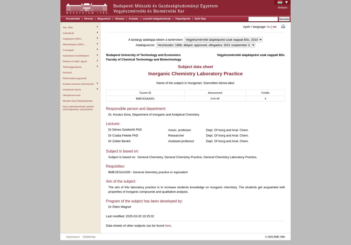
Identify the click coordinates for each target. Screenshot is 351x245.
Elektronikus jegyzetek (74, 78)
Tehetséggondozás (80, 66)
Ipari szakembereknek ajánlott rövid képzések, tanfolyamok (78, 108)
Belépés (282, 7)
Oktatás (119, 18)
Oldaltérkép (89, 236)
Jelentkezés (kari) (80, 89)
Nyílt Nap (200, 18)
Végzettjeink (182, 18)
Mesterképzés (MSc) (80, 44)
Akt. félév (80, 27)
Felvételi (67, 72)
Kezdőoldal (73, 18)
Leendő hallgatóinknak (157, 18)
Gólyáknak (80, 33)
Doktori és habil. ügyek (80, 61)
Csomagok (80, 49)
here (168, 225)
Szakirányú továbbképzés (80, 55)
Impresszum (73, 236)
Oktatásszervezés (72, 95)
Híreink (88, 18)
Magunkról (104, 18)
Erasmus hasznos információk (80, 83)
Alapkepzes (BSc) (80, 38)
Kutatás (133, 18)
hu (268, 26)
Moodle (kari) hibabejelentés (78, 100)
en (275, 26)
